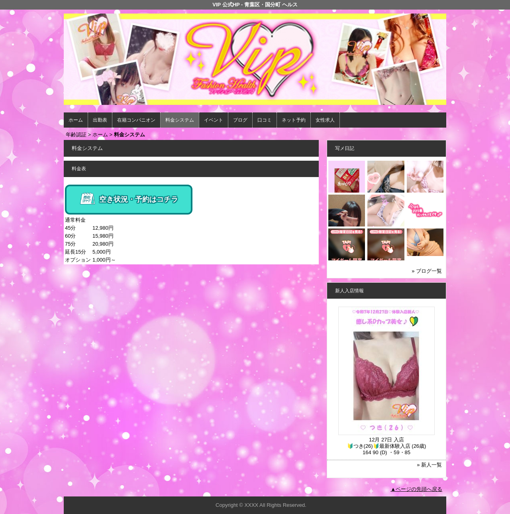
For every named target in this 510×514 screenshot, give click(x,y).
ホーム (76, 120)
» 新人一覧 (429, 465)
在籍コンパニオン (136, 120)
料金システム (179, 120)
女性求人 (325, 120)
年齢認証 (76, 135)
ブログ (240, 120)
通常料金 (75, 220)
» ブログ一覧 (427, 271)
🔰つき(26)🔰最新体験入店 (378, 446)
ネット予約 (294, 120)
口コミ (264, 120)
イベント (213, 120)
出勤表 (100, 120)
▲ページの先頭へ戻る (416, 489)
